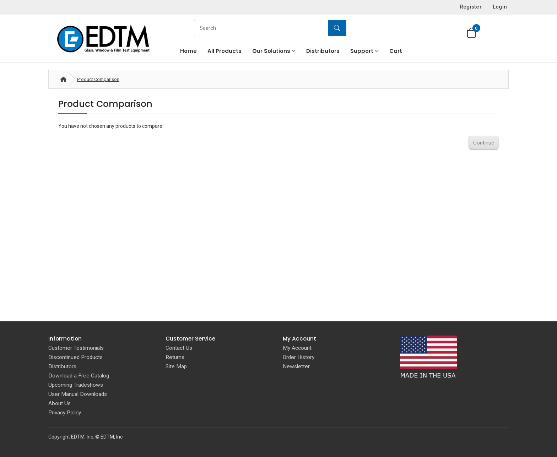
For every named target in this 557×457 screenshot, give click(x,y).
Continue (483, 143)
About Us (59, 403)
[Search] (268, 28)
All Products (224, 51)
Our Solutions (271, 51)
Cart (395, 51)
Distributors (323, 51)
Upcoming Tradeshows (75, 385)
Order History (298, 357)
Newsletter (296, 366)
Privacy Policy (64, 412)
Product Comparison (98, 79)
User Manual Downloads (77, 394)
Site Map (176, 366)
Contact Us (179, 348)
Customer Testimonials (76, 348)
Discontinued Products (75, 357)
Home (188, 51)
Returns (175, 357)
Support (361, 51)
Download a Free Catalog (78, 375)
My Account (297, 348)
